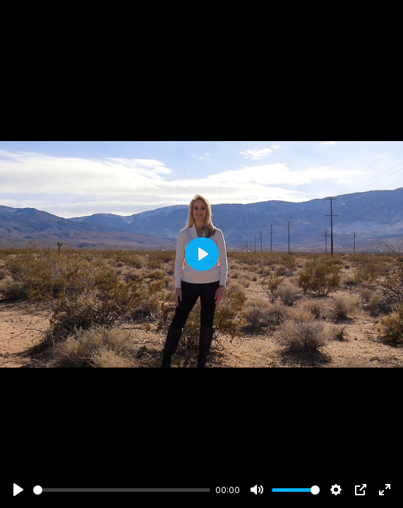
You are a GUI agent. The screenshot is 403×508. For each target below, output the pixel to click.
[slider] (121, 490)
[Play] (18, 489)
